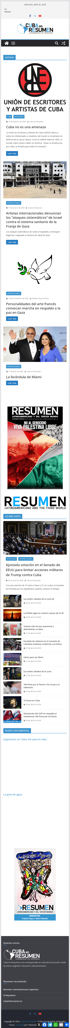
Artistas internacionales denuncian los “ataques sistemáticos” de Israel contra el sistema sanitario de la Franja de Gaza (34, 219)
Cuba (9, 117)
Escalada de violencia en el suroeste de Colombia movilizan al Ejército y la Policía (43, 642)
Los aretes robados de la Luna (37, 671)
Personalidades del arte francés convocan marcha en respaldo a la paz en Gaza (33, 308)
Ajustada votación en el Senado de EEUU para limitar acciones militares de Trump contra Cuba (34, 569)
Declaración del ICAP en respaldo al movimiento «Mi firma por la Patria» (40, 715)
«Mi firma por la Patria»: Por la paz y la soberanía (41, 686)
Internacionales (13, 203)
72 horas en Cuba (32, 700)
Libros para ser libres (33, 657)
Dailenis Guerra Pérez (40, 298)
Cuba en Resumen (36, 121)
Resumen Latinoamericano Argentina (20, 989)
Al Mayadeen (9, 995)
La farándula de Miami (24, 377)
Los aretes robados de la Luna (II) (39, 599)
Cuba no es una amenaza (26, 127)
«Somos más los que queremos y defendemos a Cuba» (39, 628)
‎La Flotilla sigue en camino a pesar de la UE (44, 613)
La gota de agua (12, 794)
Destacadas (19, 117)
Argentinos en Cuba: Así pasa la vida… (25, 739)
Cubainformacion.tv (12, 1001)
